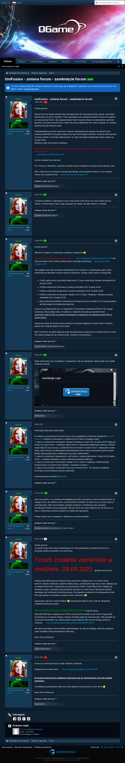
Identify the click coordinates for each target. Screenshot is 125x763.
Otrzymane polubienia (15, 131)
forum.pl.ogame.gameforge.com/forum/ (92, 258)
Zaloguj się (5, 3)
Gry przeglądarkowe (102, 61)
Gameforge (80, 61)
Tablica (21, 61)
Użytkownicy (37, 61)
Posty (10, 134)
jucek (22, 732)
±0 (45, 539)
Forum (8, 61)
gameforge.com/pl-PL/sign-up (49, 154)
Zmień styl (94, 747)
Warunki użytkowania (23, 747)
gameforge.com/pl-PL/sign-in (73, 174)
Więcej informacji (31, 89)
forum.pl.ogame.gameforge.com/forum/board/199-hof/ (69, 623)
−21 (45, 102)
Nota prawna (7, 747)
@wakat (62, 476)
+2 (45, 240)
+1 (45, 195)
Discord (66, 61)
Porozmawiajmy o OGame (29, 734)
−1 (45, 657)
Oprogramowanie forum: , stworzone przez (62, 758)
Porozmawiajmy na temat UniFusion (32, 729)
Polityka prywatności (43, 747)
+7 (46, 493)
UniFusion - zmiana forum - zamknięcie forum (45, 79)
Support (53, 61)
